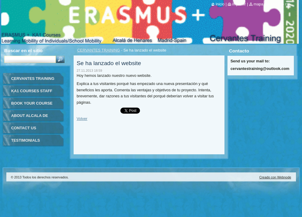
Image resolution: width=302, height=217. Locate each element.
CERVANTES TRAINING (98, 50)
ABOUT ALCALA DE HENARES (29, 117)
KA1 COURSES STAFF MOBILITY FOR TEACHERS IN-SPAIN (31, 93)
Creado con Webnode (275, 177)
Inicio (220, 4)
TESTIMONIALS (25, 140)
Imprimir (239, 4)
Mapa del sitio (266, 4)
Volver (82, 118)
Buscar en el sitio (23, 50)
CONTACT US (23, 128)
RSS (287, 4)
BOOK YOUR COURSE (31, 103)
